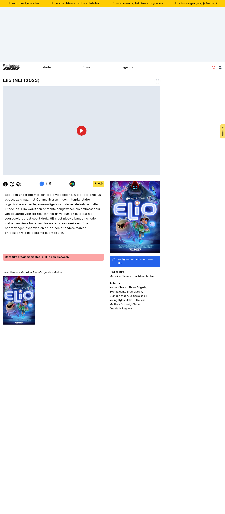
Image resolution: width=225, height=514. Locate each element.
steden (47, 67)
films (86, 67)
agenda (128, 67)
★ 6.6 (98, 183)
